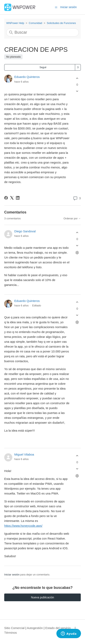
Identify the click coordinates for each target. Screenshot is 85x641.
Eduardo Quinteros (27, 77)
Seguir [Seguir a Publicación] (43, 67)
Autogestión (35, 628)
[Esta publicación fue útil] (77, 78)
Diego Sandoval (25, 231)
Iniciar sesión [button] (68, 7)
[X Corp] (12, 198)
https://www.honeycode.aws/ (23, 525)
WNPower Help (15, 23)
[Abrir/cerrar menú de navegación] (56, 7)
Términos (10, 632)
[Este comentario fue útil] (77, 232)
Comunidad (35, 23)
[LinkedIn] (18, 198)
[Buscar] (42, 32)
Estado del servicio (58, 628)
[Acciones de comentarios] (77, 252)
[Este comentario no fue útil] (77, 245)
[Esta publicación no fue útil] (77, 91)
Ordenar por (72, 218)
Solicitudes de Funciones (61, 23)
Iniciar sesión (12, 574)
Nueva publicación (42, 597)
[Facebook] (6, 198)
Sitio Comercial (14, 628)
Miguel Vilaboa (24, 454)
